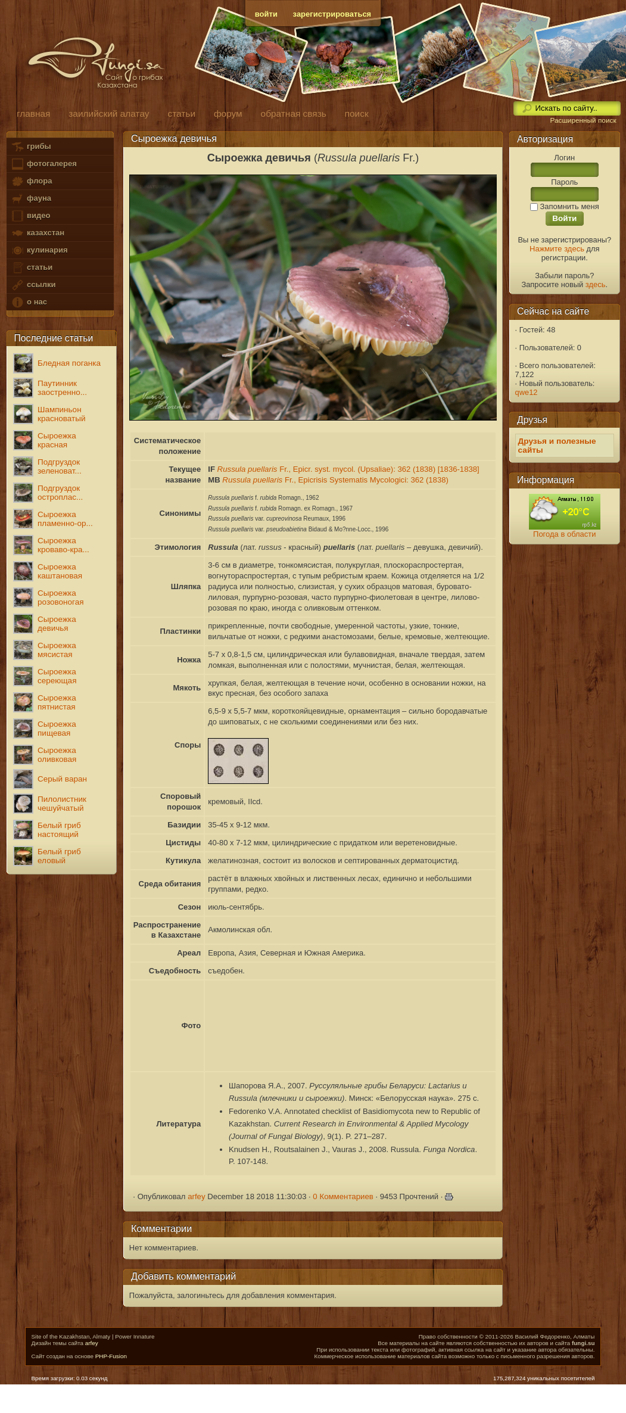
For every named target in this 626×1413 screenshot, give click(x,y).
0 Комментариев (343, 1196)
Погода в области (564, 534)
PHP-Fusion (111, 1356)
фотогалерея (43, 164)
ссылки (33, 285)
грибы (30, 146)
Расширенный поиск (583, 120)
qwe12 (526, 392)
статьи (31, 267)
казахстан (37, 233)
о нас (28, 302)
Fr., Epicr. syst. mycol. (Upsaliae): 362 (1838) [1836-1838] (348, 469)
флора (31, 181)
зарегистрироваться (332, 14)
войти (266, 14)
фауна (31, 198)
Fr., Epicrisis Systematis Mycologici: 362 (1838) (335, 479)
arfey (196, 1196)
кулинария (39, 250)
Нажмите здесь (557, 248)
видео (30, 215)
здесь (595, 284)
